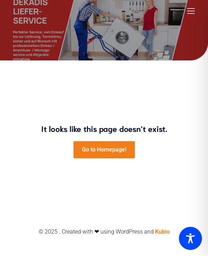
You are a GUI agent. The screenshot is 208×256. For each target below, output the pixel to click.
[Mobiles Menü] (191, 10)
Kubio (162, 231)
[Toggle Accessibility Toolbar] (190, 238)
